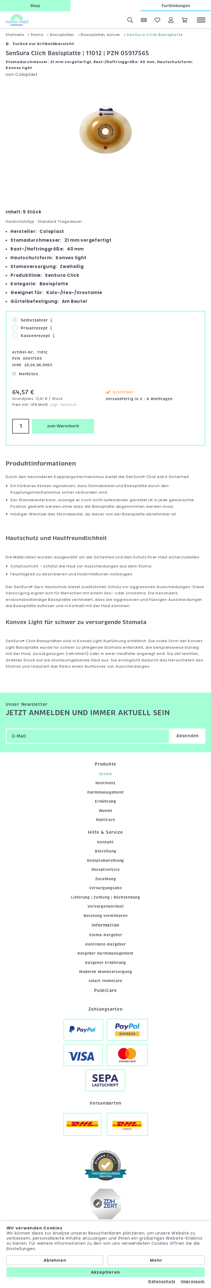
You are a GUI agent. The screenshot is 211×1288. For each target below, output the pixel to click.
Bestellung (105, 851)
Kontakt (105, 842)
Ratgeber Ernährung (105, 962)
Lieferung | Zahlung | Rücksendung (105, 897)
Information (105, 925)
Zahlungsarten (105, 1009)
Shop (35, 5)
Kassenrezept (31, 335)
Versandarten (105, 1103)
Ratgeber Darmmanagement (105, 953)
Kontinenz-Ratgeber (105, 944)
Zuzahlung (105, 878)
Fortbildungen (176, 5)
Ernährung (105, 801)
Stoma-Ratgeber (105, 935)
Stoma (105, 773)
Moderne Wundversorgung (105, 971)
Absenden (187, 735)
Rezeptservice (106, 869)
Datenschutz (161, 1281)
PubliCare (105, 819)
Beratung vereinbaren (106, 915)
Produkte (105, 764)
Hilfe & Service (105, 832)
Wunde (105, 810)
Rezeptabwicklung (105, 860)
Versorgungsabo (105, 888)
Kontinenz (105, 783)
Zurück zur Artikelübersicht (40, 43)
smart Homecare (105, 980)
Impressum (193, 1281)
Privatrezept (30, 328)
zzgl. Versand (63, 404)
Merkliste (25, 374)
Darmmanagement (105, 792)
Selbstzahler (30, 320)
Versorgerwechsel (106, 906)
